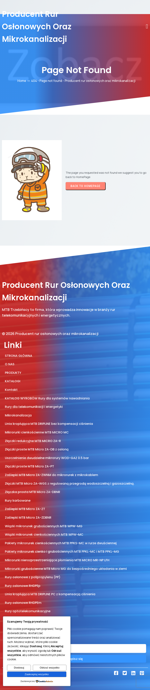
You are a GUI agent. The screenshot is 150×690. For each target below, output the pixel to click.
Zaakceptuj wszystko (37, 674)
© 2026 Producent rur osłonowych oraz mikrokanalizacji (50, 333)
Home (21, 81)
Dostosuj (19, 667)
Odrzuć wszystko (50, 667)
